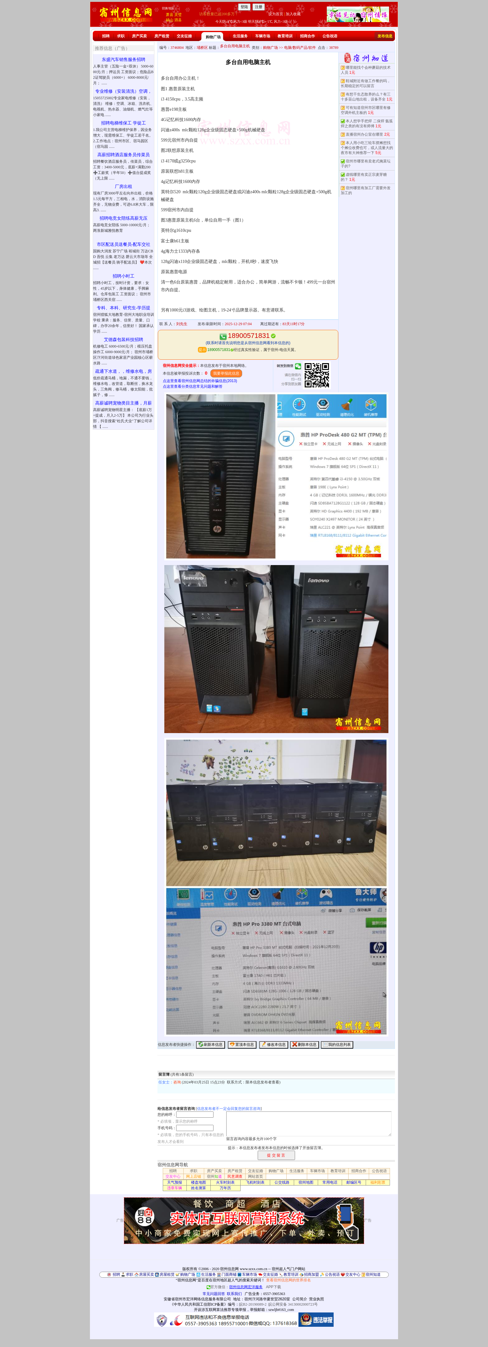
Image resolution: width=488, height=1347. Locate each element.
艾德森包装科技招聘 (123, 339)
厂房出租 (123, 186)
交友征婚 (184, 36)
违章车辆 (174, 1188)
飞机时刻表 (255, 1182)
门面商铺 (229, 1274)
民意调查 (235, 1176)
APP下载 (273, 1287)
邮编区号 (353, 1182)
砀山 (169, 20)
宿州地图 (305, 1182)
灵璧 (178, 14)
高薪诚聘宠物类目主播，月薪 (123, 403)
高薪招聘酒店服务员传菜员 (123, 154)
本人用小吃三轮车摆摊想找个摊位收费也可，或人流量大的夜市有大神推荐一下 (367, 148)
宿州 (214, 1176)
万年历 (225, 1188)
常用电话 (329, 1182)
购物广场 (213, 37)
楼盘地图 (198, 1182)
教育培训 (285, 36)
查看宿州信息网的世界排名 (288, 1280)
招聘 (106, 36)
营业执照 (316, 1299)
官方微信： (235, 1287)
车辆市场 (262, 36)
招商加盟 (311, 1274)
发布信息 (385, 36)
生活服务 (240, 36)
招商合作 (307, 36)
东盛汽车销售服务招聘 (123, 59)
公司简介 (299, 1299)
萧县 (169, 14)
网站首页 (255, 1176)
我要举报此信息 (226, 373)
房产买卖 (139, 36)
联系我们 (234, 1294)
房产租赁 (161, 36)
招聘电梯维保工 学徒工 (123, 123)
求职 (120, 36)
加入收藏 (293, 14)
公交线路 (281, 1182)
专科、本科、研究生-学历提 (124, 308)
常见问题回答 (214, 1294)
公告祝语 (329, 36)
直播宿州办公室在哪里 (364, 134)
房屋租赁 (167, 1274)
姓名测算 (198, 1188)
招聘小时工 (123, 276)
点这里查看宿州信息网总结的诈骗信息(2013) (200, 381)
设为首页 (275, 14)
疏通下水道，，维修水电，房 (123, 371)
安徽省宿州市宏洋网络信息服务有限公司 (197, 1299)
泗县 (178, 20)
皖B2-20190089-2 (252, 1304)
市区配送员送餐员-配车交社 (124, 244)
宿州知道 (373, 1274)
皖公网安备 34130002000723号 (293, 1304)
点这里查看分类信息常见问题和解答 (193, 386)
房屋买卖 (146, 1274)
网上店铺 (193, 1176)
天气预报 (174, 1182)
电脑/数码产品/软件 (300, 47)
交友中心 (173, 1176)
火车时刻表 (225, 1182)
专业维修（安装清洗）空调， (123, 91)
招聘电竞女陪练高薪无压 (124, 218)
